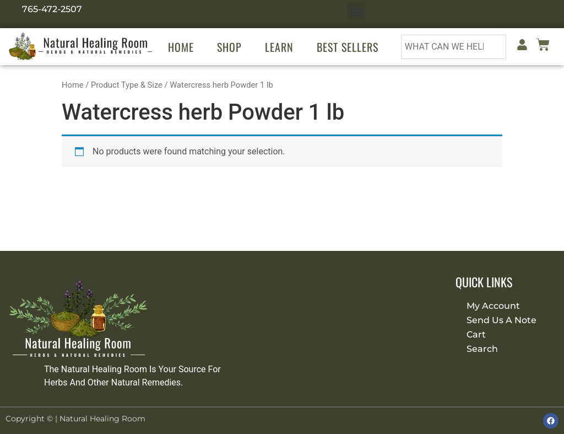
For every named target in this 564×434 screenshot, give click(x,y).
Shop (229, 47)
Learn (279, 47)
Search (482, 349)
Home (181, 47)
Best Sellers (347, 47)
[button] (356, 12)
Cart (476, 334)
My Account (493, 306)
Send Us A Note (501, 320)
